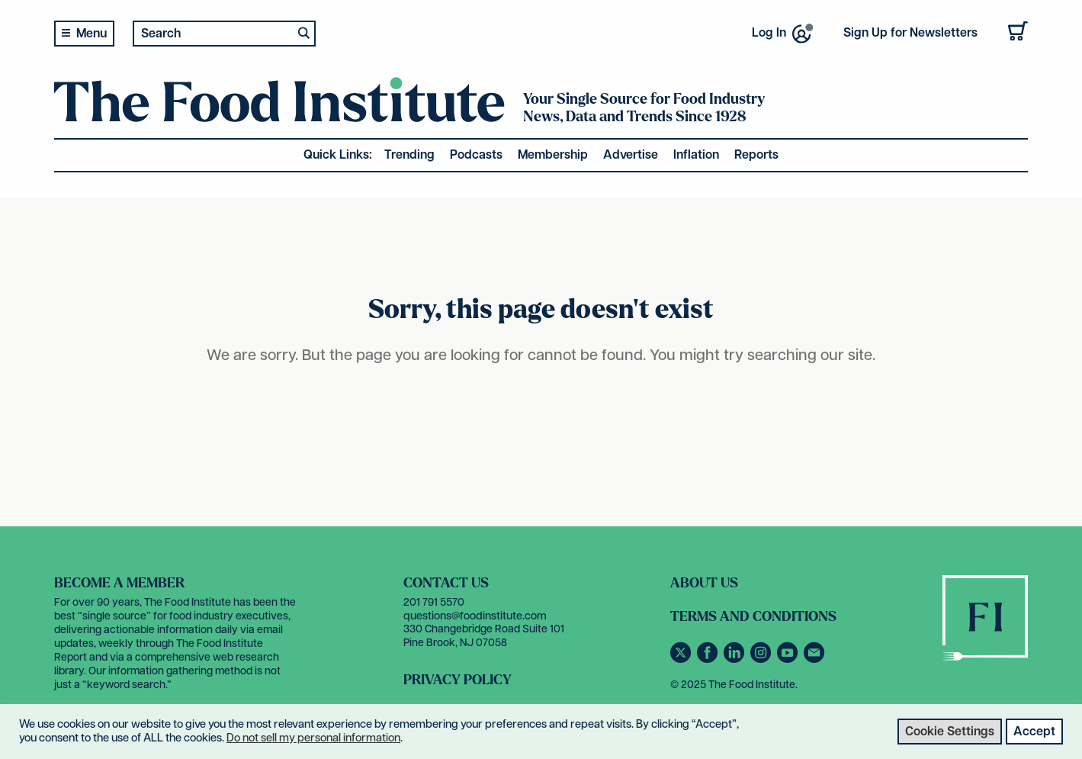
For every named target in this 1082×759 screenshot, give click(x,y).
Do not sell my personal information (313, 738)
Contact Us (446, 583)
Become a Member (119, 583)
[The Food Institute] (279, 111)
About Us (704, 583)
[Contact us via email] (816, 660)
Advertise (630, 155)
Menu (91, 33)
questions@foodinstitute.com (475, 616)
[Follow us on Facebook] (710, 660)
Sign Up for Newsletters (910, 33)
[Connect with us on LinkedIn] (737, 660)
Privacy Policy (457, 680)
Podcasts (476, 155)
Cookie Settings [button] (949, 731)
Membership (553, 155)
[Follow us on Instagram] (763, 660)
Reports (756, 155)
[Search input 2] (213, 33)
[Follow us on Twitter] (683, 660)
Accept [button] (1034, 731)
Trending (409, 155)
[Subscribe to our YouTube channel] (790, 660)
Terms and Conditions (753, 616)
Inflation (696, 155)
